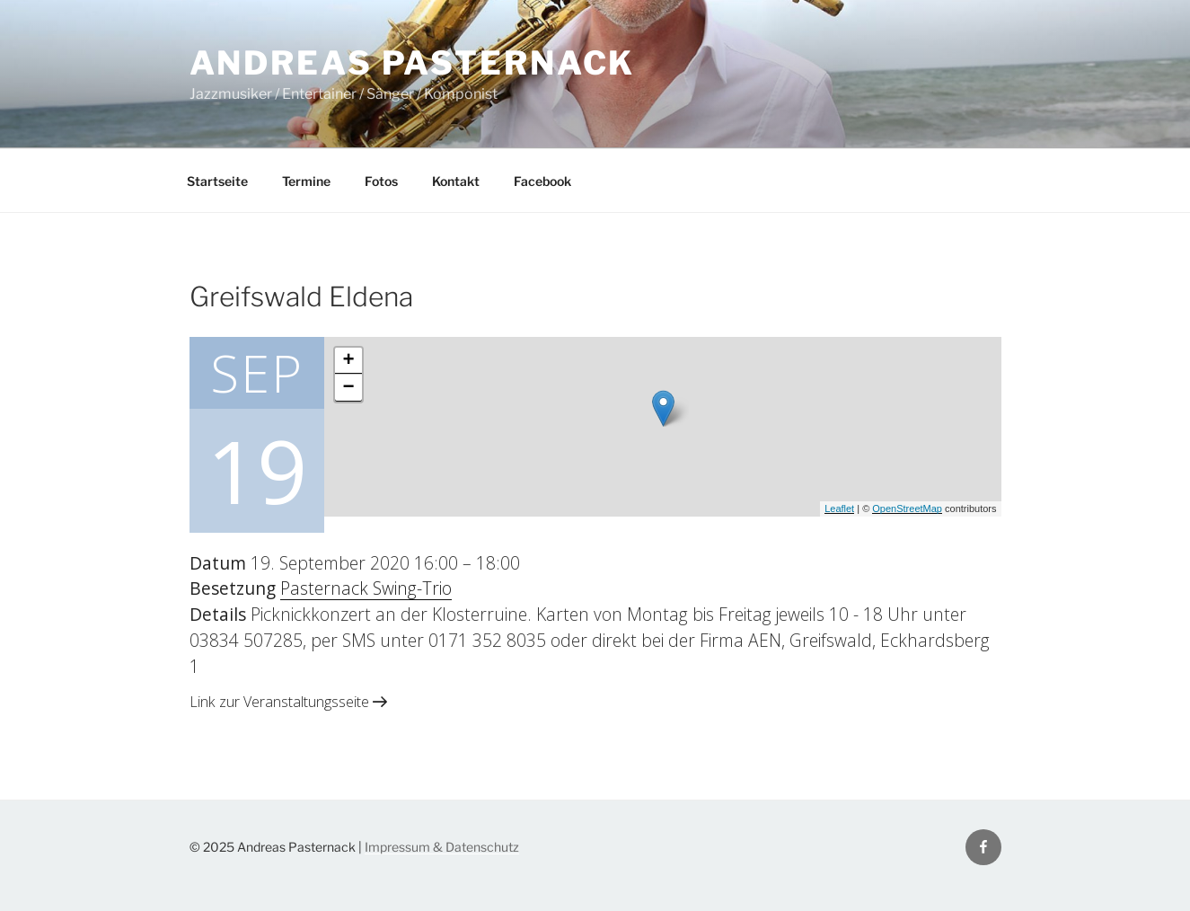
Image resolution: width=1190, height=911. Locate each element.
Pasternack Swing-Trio (366, 588)
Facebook (542, 181)
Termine (306, 181)
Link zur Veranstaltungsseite (288, 702)
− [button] (348, 388)
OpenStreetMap (907, 508)
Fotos (381, 181)
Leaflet (839, 508)
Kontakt (456, 181)
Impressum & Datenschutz (442, 846)
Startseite (217, 181)
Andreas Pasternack (413, 63)
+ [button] (348, 361)
